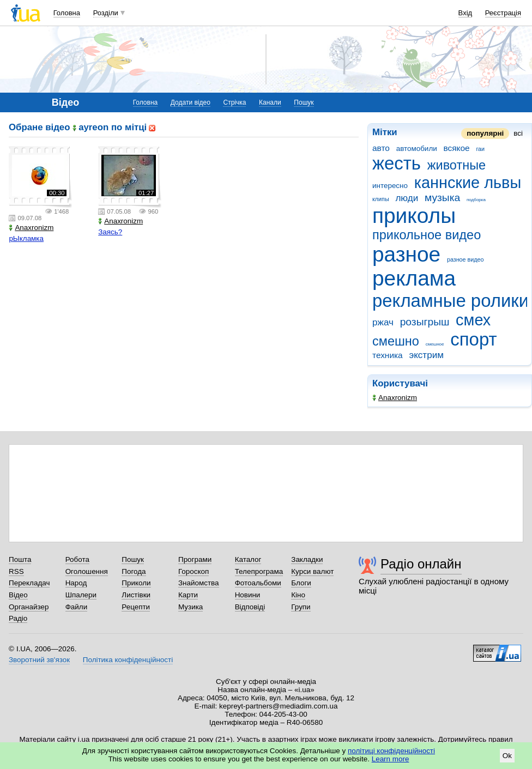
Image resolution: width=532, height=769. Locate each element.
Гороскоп (193, 571)
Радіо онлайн (421, 563)
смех (473, 320)
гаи (480, 149)
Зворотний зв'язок (39, 660)
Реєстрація (503, 13)
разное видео (465, 259)
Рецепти (136, 607)
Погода (134, 571)
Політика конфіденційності (128, 660)
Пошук (303, 102)
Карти (188, 595)
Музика (190, 607)
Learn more (390, 759)
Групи (300, 607)
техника (387, 355)
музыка (442, 197)
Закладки (307, 559)
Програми (194, 559)
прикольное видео (426, 235)
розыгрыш (425, 322)
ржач (383, 322)
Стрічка (234, 102)
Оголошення (86, 571)
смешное (435, 344)
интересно (390, 185)
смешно (395, 341)
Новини (248, 595)
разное (406, 254)
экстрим (426, 355)
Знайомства (198, 583)
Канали (270, 102)
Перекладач (29, 583)
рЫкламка (26, 238)
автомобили (416, 148)
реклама (414, 278)
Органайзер (29, 607)
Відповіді (250, 607)
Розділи (105, 13)
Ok (507, 756)
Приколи (136, 583)
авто (381, 148)
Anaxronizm (394, 397)
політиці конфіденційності (391, 751)
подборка (476, 199)
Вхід (465, 13)
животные (456, 165)
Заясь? (110, 232)
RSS (16, 571)
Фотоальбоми (258, 583)
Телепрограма (259, 571)
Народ (76, 583)
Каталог (248, 559)
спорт (473, 339)
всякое (456, 148)
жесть (396, 163)
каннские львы (468, 182)
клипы (380, 199)
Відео (18, 595)
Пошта (20, 559)
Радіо (18, 618)
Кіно (298, 595)
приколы (414, 215)
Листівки (136, 595)
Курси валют (312, 571)
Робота (77, 559)
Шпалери (80, 595)
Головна (66, 13)
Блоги (301, 583)
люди (406, 198)
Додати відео (190, 102)
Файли (76, 607)
